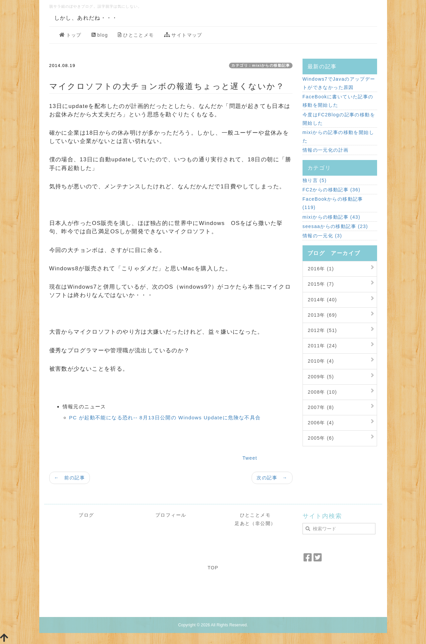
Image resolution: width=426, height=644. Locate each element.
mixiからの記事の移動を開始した (338, 136)
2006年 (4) (321, 422)
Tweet (249, 458)
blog (100, 35)
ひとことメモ (136, 35)
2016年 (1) (321, 268)
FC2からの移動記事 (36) (331, 189)
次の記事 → (272, 477)
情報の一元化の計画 (326, 150)
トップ (70, 35)
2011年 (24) (322, 345)
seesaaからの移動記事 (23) (335, 226)
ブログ (86, 515)
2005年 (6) (321, 438)
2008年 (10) (322, 392)
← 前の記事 (69, 477)
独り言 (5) (315, 180)
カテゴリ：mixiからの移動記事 (260, 65)
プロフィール (170, 515)
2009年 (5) (321, 376)
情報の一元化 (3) (322, 235)
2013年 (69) (322, 315)
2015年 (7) (321, 284)
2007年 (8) (321, 407)
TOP (213, 567)
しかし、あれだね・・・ (86, 18)
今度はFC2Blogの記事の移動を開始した (339, 119)
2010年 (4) (321, 361)
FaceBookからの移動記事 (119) (333, 203)
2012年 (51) (322, 330)
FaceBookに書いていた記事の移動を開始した (338, 101)
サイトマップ (183, 35)
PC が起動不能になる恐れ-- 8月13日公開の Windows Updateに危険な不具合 (165, 417)
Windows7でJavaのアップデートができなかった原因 (339, 83)
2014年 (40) (322, 299)
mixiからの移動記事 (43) (331, 217)
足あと (242, 523)
